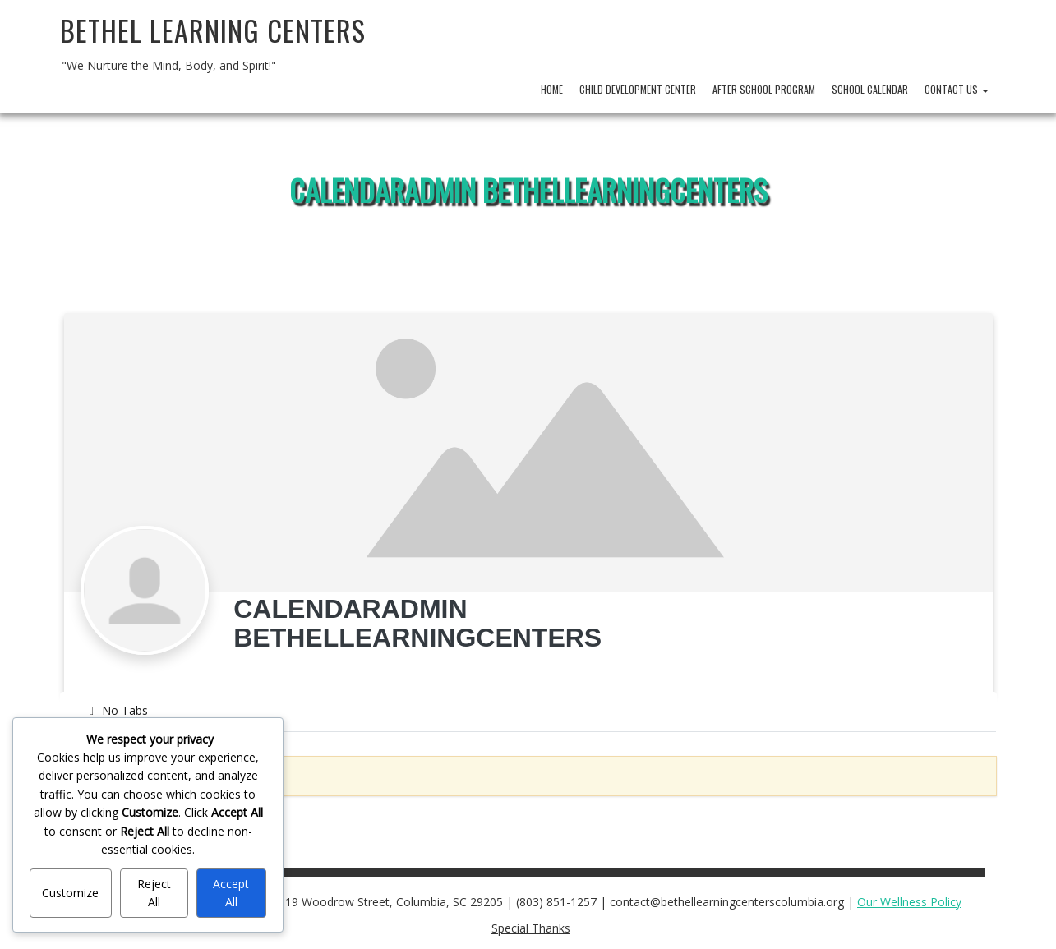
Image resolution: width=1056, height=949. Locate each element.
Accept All (231, 893)
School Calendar (870, 89)
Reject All (154, 893)
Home (552, 89)
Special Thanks (530, 928)
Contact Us (957, 89)
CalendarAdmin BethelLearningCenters (528, 189)
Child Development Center (637, 89)
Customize (70, 893)
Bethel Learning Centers (213, 30)
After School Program (763, 89)
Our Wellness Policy (909, 902)
